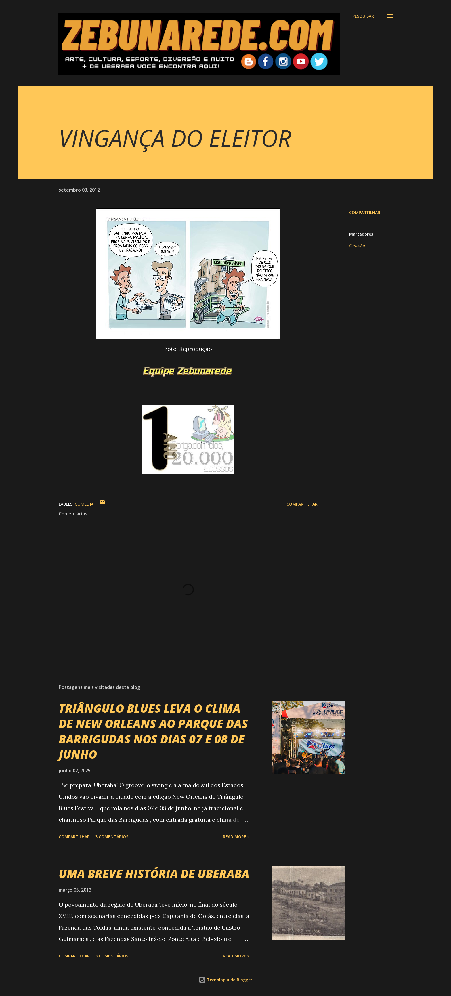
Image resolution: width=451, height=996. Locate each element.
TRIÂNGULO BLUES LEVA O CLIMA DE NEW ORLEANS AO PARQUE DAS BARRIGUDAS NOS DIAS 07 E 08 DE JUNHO (153, 731)
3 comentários (111, 836)
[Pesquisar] (363, 16)
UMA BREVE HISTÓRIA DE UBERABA (154, 874)
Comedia (357, 245)
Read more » (236, 836)
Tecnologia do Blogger (225, 979)
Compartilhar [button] (364, 212)
